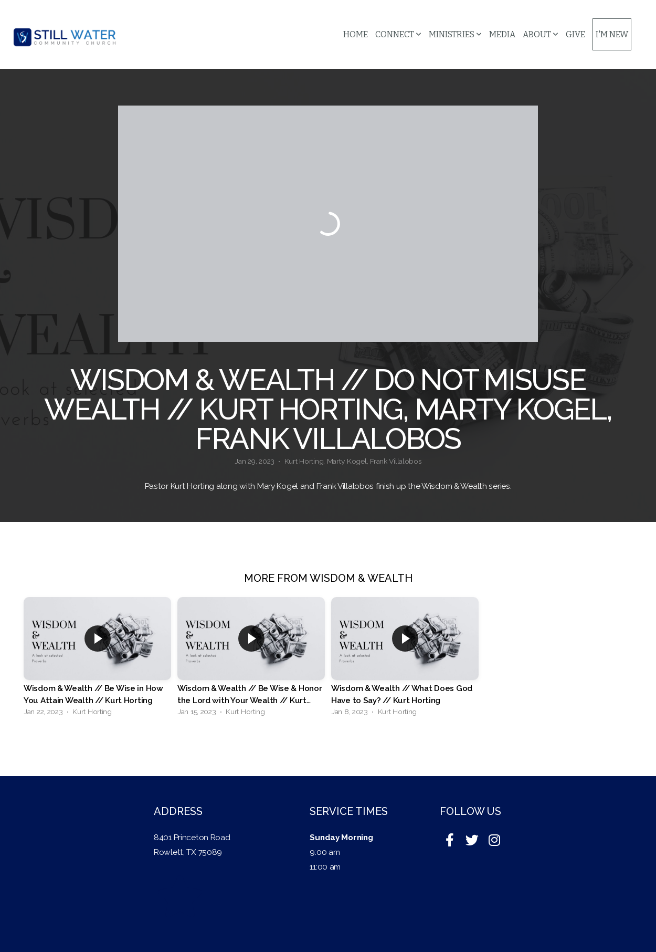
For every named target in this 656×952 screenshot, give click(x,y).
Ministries (455, 34)
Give (575, 34)
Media (502, 34)
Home (355, 34)
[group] (97, 659)
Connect (398, 34)
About (540, 34)
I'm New (612, 34)
